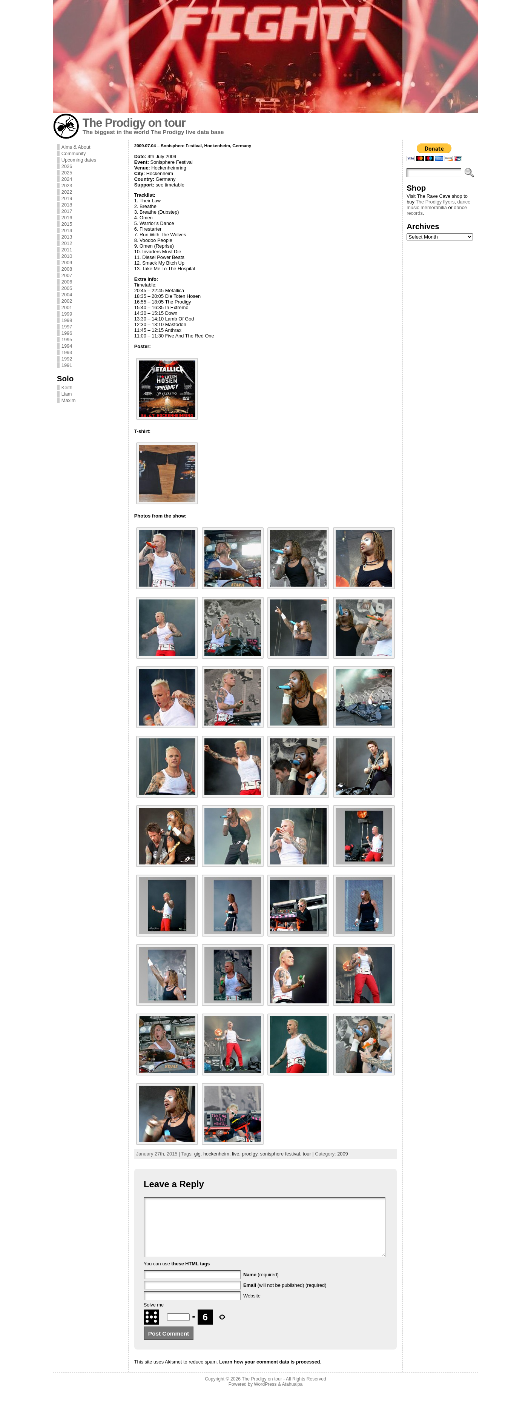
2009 (66, 262)
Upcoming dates (78, 160)
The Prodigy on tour (134, 122)
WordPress (265, 1395)
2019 (66, 198)
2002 (66, 301)
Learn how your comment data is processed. (270, 1373)
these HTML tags (190, 1275)
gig (197, 1154)
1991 (66, 365)
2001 (66, 307)
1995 (66, 339)
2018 (66, 205)
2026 (66, 166)
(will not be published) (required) (285, 1296)
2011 (66, 250)
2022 (66, 192)
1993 (66, 352)
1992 (66, 359)
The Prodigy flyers (435, 202)
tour (307, 1154)
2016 (66, 217)
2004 (66, 294)
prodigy (249, 1154)
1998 (66, 320)
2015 (66, 224)
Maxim (68, 400)
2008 (66, 269)
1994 (66, 346)
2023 (66, 185)
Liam (66, 394)
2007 (66, 275)
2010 (66, 256)
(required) (261, 1286)
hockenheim (216, 1154)
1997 (66, 327)
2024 (66, 179)
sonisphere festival (280, 1154)
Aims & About (76, 147)
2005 (66, 288)
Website (252, 1307)
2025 (66, 173)
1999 (66, 314)
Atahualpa (292, 1395)
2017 (66, 211)
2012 (66, 243)
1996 (66, 333)
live (235, 1154)
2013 (66, 237)
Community (73, 153)
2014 (66, 230)
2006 (66, 282)
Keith (66, 387)
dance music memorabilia (438, 204)
